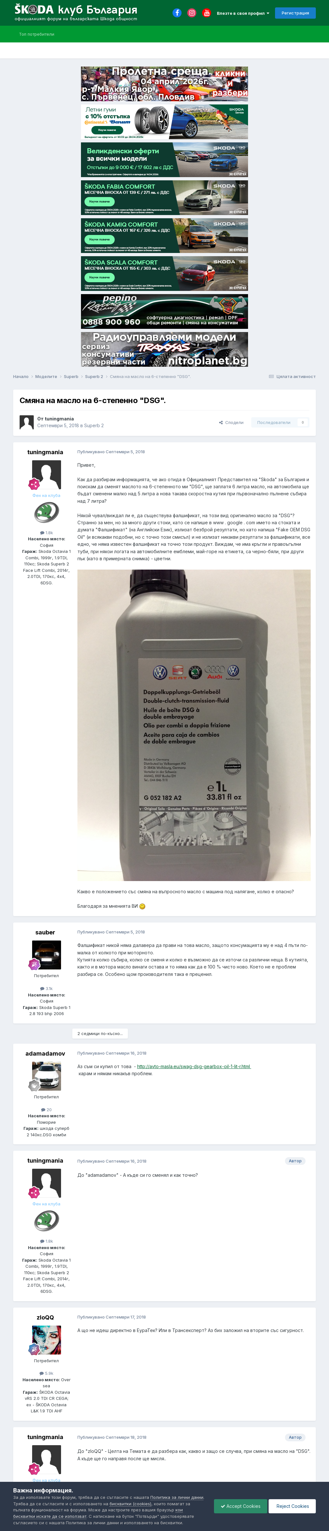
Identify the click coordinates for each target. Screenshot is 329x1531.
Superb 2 (94, 425)
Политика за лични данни (176, 1497)
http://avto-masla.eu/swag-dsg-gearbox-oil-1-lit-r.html (194, 1066)
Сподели (231, 422)
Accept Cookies (241, 1506)
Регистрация (295, 12)
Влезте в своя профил (243, 13)
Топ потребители (36, 34)
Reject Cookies (292, 1506)
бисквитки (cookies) (130, 1503)
